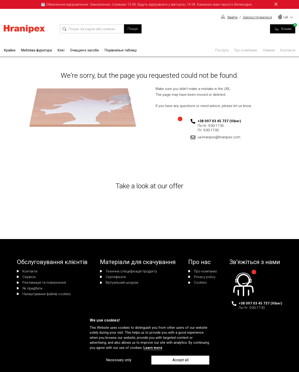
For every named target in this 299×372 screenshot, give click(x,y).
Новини (269, 50)
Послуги (221, 50)
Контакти (287, 50)
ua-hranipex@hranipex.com (219, 137)
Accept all (180, 360)
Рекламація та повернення (41, 282)
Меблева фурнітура (36, 50)
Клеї (60, 50)
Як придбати (29, 288)
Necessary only (119, 360)
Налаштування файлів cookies (44, 294)
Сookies (197, 282)
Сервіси (26, 277)
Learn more (152, 348)
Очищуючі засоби (84, 50)
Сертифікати (113, 277)
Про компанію (245, 50)
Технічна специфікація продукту (128, 271)
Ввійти (233, 17)
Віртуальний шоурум (119, 282)
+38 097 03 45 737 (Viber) (219, 121)
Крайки (9, 50)
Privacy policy (201, 277)
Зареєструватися (257, 17)
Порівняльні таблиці (120, 50)
